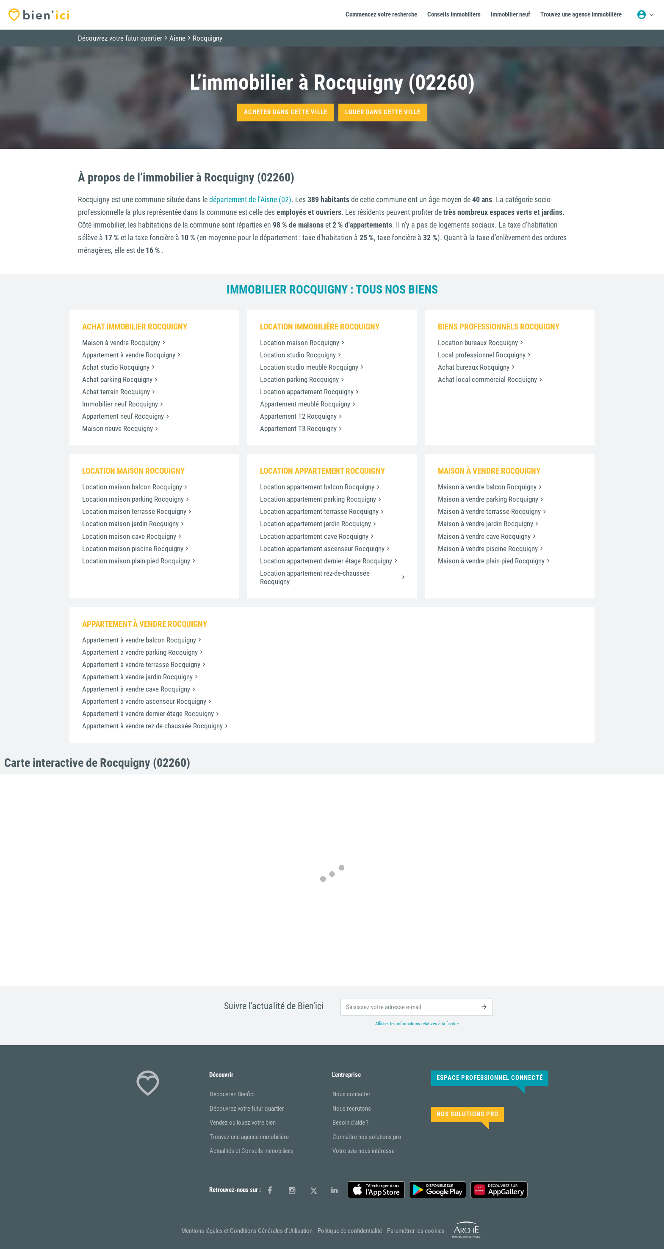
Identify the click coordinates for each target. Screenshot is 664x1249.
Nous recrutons (351, 1108)
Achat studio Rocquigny (115, 367)
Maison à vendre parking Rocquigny (488, 499)
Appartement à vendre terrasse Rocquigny (141, 664)
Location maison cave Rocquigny (129, 536)
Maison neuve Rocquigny (117, 428)
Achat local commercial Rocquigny (487, 379)
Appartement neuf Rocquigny (123, 416)
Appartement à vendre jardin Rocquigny (137, 677)
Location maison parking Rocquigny (133, 499)
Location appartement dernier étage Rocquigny (326, 561)
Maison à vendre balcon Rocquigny (487, 487)
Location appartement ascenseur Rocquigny (322, 548)
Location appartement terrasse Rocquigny (319, 511)
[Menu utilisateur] (645, 15)
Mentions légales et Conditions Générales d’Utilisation (247, 1231)
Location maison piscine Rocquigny (132, 548)
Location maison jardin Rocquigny (130, 523)
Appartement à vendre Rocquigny (128, 355)
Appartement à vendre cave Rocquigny (136, 689)
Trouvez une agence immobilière (249, 1137)
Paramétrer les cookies (416, 1231)
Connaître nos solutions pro (366, 1137)
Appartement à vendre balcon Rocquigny (139, 640)
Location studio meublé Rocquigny (309, 367)
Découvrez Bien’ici (232, 1094)
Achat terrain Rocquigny (116, 391)
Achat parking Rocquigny (117, 379)
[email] (416, 1007)
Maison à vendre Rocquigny (121, 342)
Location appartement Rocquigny (307, 391)
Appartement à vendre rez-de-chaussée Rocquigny (152, 726)
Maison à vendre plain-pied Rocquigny (491, 561)
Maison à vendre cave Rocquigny (484, 536)
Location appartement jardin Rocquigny (315, 523)
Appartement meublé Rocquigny (305, 404)
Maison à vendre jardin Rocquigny (485, 523)
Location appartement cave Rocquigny (314, 536)
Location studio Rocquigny (298, 355)
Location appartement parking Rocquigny (318, 499)
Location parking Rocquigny (299, 379)
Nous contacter (351, 1094)
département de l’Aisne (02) (250, 199)
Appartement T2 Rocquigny (298, 416)
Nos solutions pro (467, 1114)
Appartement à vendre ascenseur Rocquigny (144, 701)
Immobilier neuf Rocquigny (120, 404)
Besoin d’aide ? (350, 1122)
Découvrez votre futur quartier (247, 1108)
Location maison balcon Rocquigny (132, 487)
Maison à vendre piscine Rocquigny (488, 548)
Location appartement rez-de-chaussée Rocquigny (315, 577)
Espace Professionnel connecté (490, 1078)
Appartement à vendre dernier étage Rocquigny (148, 713)
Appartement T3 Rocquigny (298, 428)
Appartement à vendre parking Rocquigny (140, 652)
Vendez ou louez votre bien (243, 1122)
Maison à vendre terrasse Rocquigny (489, 511)
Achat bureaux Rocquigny (473, 367)
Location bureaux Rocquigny (478, 342)
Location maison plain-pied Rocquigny (136, 561)
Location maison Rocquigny (299, 342)
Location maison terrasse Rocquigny (134, 511)
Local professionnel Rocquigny (482, 355)
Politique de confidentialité (350, 1231)
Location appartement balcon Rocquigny (317, 487)
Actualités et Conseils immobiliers (251, 1151)
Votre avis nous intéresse (363, 1151)
